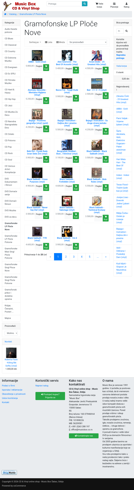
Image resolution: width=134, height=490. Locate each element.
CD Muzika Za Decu (11, 113)
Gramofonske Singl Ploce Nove (11, 267)
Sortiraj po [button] (34, 42)
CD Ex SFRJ (10, 73)
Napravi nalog (41, 385)
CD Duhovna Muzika (10, 59)
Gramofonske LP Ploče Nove (32, 14)
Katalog (13, 14)
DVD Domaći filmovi (10, 202)
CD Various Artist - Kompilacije (10, 169)
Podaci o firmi (8, 385)
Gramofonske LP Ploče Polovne (11, 239)
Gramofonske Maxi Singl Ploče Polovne (11, 253)
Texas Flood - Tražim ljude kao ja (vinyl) (122, 187)
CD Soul (8, 159)
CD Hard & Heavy (9, 91)
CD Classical (10, 45)
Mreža (60, 42)
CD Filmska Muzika (10, 81)
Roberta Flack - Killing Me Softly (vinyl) (11, 362)
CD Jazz (8, 105)
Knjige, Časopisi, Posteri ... (9, 308)
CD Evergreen (11, 67)
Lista (48, 42)
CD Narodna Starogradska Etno (11, 124)
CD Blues (9, 38)
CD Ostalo (9, 134)
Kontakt (5, 402)
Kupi (46, 67)
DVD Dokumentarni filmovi (11, 182)
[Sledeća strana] (106, 256)
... (98, 256)
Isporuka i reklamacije (12, 390)
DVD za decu (10, 217)
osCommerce (19, 486)
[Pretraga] (64, 3)
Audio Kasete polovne (11, 30)
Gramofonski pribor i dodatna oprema (11, 294)
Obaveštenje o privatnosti (14, 394)
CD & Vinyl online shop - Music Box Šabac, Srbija (41, 481)
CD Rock (9, 153)
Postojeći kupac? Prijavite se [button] (50, 396)
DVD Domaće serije (11, 193)
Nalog (126, 5)
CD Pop (8, 147)
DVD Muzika (10, 210)
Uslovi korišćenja (10, 398)
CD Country (10, 51)
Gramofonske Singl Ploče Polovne (11, 280)
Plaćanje (114, 5)
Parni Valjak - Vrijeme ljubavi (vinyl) (122, 121)
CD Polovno (10, 140)
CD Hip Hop (10, 99)
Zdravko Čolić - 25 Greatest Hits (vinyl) (122, 99)
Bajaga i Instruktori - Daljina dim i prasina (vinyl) (122, 235)
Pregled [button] (39, 66)
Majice (8, 318)
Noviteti (8, 341)
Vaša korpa (99, 5)
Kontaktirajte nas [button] (84, 436)
